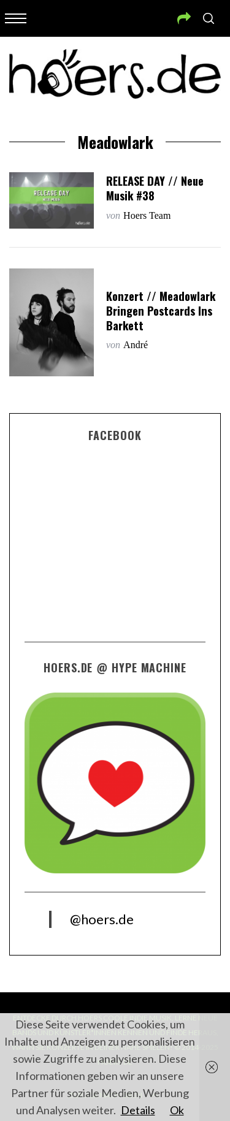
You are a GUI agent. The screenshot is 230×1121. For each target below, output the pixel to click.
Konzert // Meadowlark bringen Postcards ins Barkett (160, 310)
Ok (177, 1110)
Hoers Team (147, 215)
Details (138, 1110)
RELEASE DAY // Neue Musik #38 (155, 187)
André (135, 345)
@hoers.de (102, 919)
